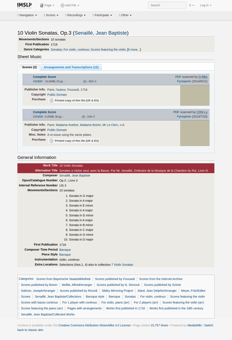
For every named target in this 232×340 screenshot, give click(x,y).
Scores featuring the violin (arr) (183, 302)
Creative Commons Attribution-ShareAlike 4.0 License (94, 325)
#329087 (38, 81)
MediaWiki (195, 325)
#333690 (38, 116)
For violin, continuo (76, 49)
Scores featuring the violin (108, 49)
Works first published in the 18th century (176, 308)
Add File (70, 5)
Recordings (75, 15)
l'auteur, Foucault (67, 89)
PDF (178, 76)
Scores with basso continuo (39, 302)
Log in (205, 5)
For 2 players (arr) (146, 302)
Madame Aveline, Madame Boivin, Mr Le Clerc (87, 125)
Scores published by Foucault (115, 279)
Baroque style (95, 296)
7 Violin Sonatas (122, 264)
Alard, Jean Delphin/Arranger (157, 290)
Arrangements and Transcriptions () (71, 67)
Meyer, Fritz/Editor (193, 290)
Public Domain (57, 94)
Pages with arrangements (84, 308)
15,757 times (159, 325)
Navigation (27, 15)
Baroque (65, 249)
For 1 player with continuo (79, 302)
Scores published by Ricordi (78, 290)
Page (47, 5)
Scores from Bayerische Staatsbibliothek (63, 279)
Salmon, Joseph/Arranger (38, 290)
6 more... (134, 49)
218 (89, 116)
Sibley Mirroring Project (117, 290)
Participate (102, 15)
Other (125, 15)
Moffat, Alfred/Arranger (77, 284)
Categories (26, 279)
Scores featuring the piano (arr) (42, 308)
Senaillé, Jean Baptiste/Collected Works (48, 314)
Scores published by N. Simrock (118, 284)
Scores (51, 15)
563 (91, 81)
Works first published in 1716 (125, 308)
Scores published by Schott (162, 284)
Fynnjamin (184, 81)
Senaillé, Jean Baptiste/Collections (58, 296)
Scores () (29, 67)
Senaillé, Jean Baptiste (100, 33)
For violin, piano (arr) (115, 302)
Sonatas (56, 49)
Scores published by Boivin (39, 284)
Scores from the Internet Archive (160, 279)
